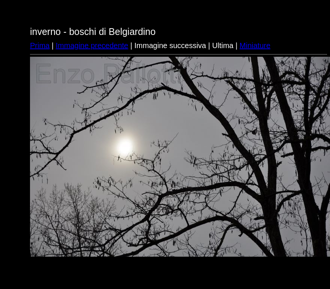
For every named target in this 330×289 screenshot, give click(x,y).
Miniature (255, 45)
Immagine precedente (92, 45)
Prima (40, 45)
